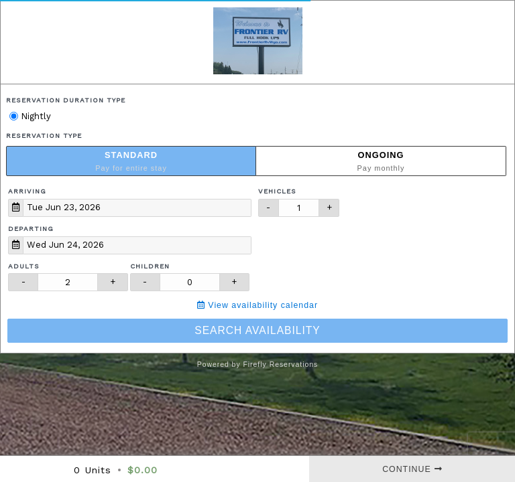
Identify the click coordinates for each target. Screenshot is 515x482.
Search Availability (257, 330)
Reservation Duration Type (65, 100)
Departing (31, 228)
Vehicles (277, 191)
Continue (412, 469)
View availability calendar (257, 305)
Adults (24, 266)
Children (150, 266)
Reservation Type (44, 135)
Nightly (30, 116)
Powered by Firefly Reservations (258, 364)
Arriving (27, 191)
